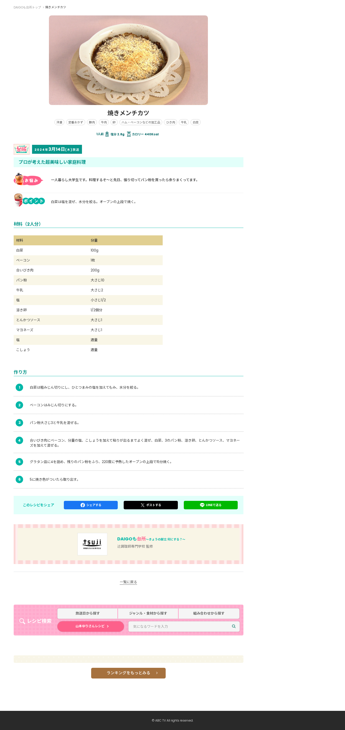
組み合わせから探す (209, 613)
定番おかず (75, 122)
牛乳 (184, 122)
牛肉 (104, 122)
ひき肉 (170, 122)
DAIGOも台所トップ (27, 7)
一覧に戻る (128, 581)
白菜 (196, 122)
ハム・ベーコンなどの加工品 (140, 122)
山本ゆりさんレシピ (90, 626)
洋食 (59, 122)
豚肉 (92, 122)
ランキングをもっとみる (128, 673)
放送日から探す (88, 613)
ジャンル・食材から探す (148, 613)
